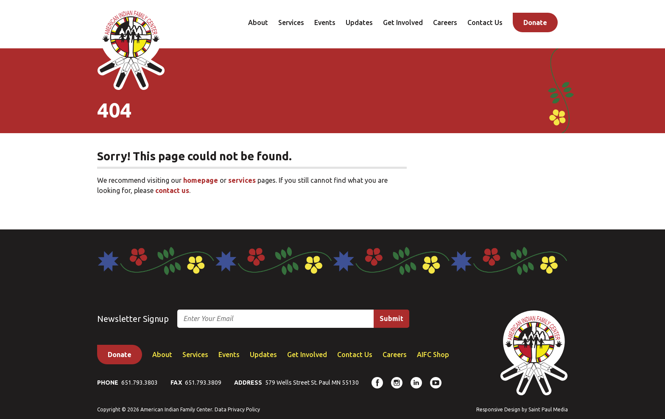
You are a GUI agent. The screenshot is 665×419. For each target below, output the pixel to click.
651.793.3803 (139, 382)
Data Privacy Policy (237, 409)
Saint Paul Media (548, 409)
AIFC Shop (433, 354)
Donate (535, 22)
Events (324, 22)
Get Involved (403, 22)
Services (291, 22)
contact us (172, 190)
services (242, 180)
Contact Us (485, 22)
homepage (200, 180)
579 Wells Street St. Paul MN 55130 (312, 382)
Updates (359, 22)
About (258, 22)
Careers (445, 22)
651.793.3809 (203, 382)
